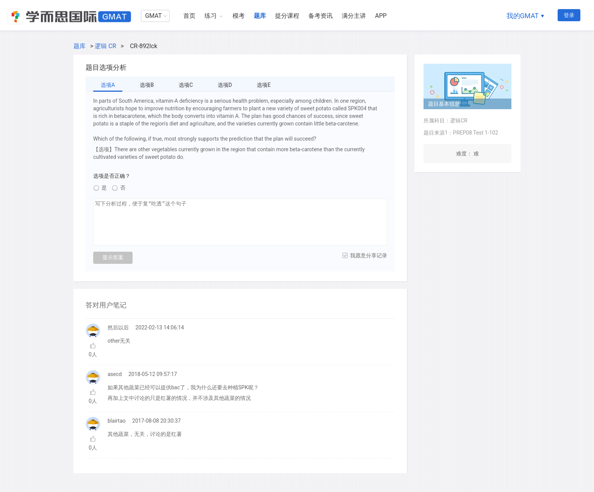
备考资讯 (320, 15)
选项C (186, 85)
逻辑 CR (105, 46)
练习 (211, 15)
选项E (263, 85)
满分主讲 (354, 15)
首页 (189, 15)
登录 (569, 15)
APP (381, 15)
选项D (225, 85)
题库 (260, 15)
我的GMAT (522, 16)
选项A (108, 85)
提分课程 (287, 15)
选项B (147, 85)
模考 (239, 15)
